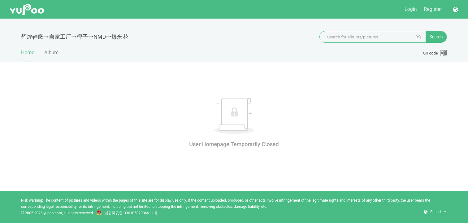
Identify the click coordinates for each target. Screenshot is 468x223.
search (436, 36)
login (411, 9)
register (433, 9)
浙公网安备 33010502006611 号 (127, 213)
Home (27, 56)
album (51, 52)
